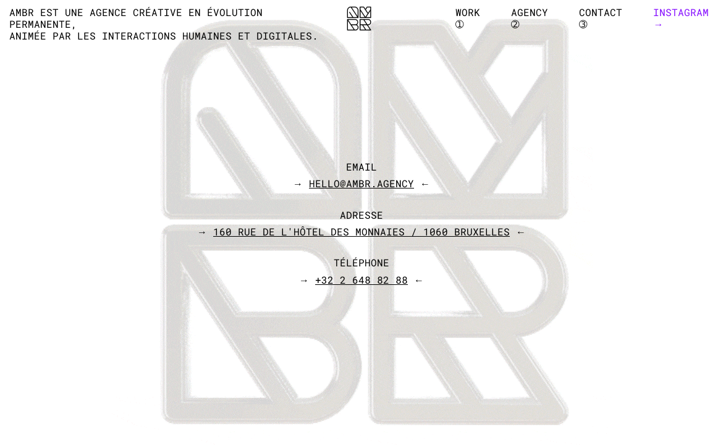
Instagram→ (681, 18)
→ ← (361, 183)
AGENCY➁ (529, 18)
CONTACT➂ (600, 18)
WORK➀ (467, 18)
